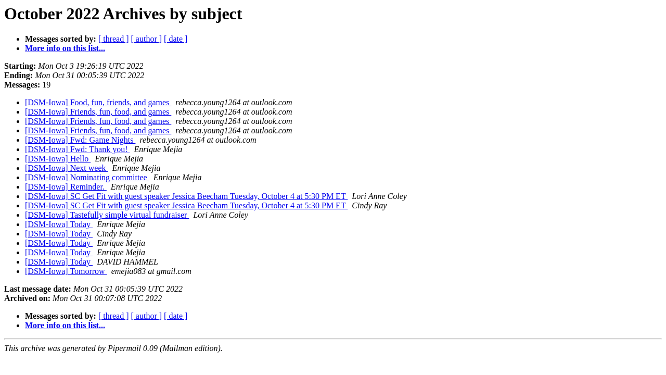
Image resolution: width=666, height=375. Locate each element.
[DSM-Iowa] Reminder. (66, 186)
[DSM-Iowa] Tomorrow (66, 271)
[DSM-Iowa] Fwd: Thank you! (77, 149)
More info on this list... (65, 48)
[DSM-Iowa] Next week (66, 168)
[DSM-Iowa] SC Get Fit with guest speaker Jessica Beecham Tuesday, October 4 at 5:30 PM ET (186, 196)
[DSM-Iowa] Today (59, 224)
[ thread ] (113, 38)
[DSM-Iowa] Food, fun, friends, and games (98, 102)
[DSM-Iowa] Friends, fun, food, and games (98, 111)
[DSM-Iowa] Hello (58, 158)
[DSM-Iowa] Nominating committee (87, 177)
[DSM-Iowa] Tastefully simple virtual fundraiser (107, 214)
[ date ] (175, 38)
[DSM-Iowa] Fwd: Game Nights (80, 139)
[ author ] (146, 38)
